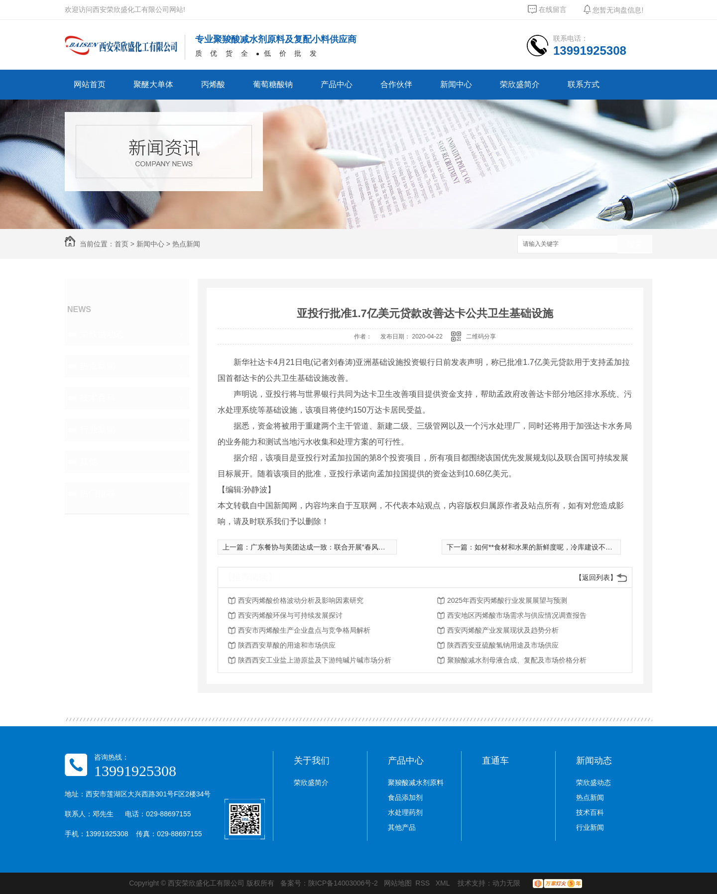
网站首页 (90, 84)
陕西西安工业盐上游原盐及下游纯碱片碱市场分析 (314, 660)
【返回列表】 (596, 577)
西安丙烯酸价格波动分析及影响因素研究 (300, 600)
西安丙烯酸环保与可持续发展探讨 (290, 615)
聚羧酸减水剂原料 (416, 782)
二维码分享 (481, 336)
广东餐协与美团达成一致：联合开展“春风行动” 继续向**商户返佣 (350, 547)
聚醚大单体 (153, 84)
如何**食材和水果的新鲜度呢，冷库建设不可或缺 (550, 547)
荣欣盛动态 (102, 334)
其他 (89, 461)
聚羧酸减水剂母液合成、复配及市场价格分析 (517, 660)
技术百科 (98, 398)
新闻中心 (456, 84)
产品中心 (337, 84)
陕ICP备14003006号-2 (343, 883)
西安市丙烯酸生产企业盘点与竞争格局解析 (304, 630)
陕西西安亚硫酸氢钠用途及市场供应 (503, 645)
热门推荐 (98, 493)
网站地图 (398, 883)
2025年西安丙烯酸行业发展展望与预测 (507, 600)
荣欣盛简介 (520, 84)
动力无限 (506, 883)
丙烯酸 (213, 84)
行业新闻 (98, 430)
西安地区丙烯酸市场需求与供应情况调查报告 (517, 615)
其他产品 (402, 827)
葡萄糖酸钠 (273, 84)
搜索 (635, 244)
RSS (423, 883)
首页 (121, 244)
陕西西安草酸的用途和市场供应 (287, 645)
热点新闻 (186, 244)
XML (444, 883)
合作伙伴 (396, 84)
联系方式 (583, 84)
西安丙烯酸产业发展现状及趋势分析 (503, 630)
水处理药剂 (405, 812)
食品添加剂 (405, 797)
